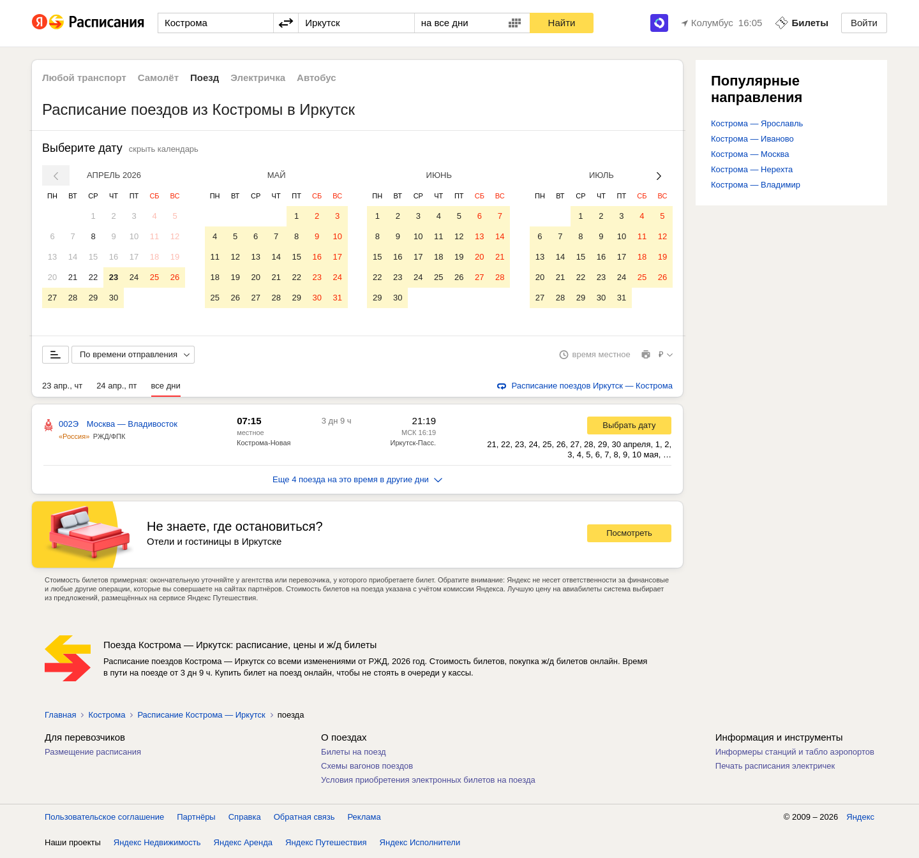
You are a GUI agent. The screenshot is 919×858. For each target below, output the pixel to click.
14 (72, 257)
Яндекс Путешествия (326, 845)
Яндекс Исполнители (420, 845)
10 (134, 236)
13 (52, 257)
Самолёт (158, 77)
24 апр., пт (116, 388)
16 (113, 257)
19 (174, 257)
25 (154, 277)
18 (154, 257)
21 (72, 277)
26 (174, 277)
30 (113, 297)
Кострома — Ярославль (757, 123)
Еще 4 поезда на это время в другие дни (357, 482)
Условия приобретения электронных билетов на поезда (428, 782)
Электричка (257, 77)
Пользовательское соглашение (104, 819)
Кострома (106, 717)
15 (93, 257)
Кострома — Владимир (755, 184)
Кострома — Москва (750, 154)
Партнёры (196, 819)
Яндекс (860, 819)
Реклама (364, 819)
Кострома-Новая (264, 445)
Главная (60, 717)
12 (174, 236)
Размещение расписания (93, 754)
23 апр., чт (62, 388)
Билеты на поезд (353, 754)
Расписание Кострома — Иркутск (201, 717)
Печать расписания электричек (775, 768)
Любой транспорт (84, 77)
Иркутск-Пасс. (413, 445)
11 (154, 236)
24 (134, 277)
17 (134, 257)
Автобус (316, 77)
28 (72, 297)
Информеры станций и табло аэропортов (794, 754)
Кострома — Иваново (752, 139)
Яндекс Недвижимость (157, 845)
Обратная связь (304, 819)
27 (52, 297)
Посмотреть (629, 535)
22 (93, 277)
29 (93, 297)
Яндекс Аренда (243, 845)
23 (113, 277)
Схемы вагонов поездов (367, 768)
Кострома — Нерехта (752, 169)
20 (52, 277)
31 (336, 297)
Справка (244, 819)
